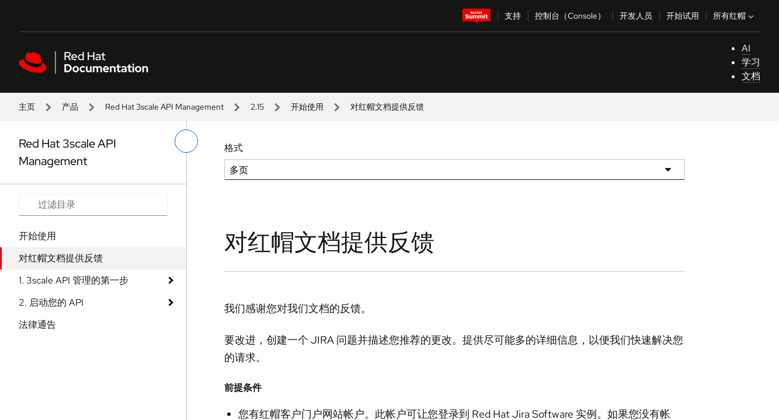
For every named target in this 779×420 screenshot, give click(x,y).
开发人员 (636, 15)
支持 (513, 15)
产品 (70, 107)
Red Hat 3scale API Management (164, 107)
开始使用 (307, 107)
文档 (751, 76)
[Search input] (93, 205)
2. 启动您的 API (51, 302)
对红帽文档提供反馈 (61, 258)
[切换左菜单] (186, 141)
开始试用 (682, 15)
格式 (233, 148)
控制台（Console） (570, 15)
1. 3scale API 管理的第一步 (73, 280)
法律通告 (37, 324)
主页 (27, 107)
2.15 (257, 107)
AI (746, 48)
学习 (751, 62)
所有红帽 (734, 15)
